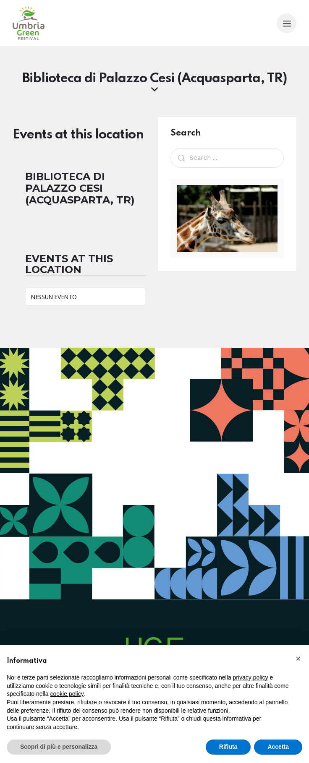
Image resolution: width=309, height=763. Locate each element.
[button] (298, 658)
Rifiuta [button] (228, 746)
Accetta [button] (278, 746)
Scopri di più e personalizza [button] (58, 746)
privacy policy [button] (250, 677)
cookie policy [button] (67, 693)
